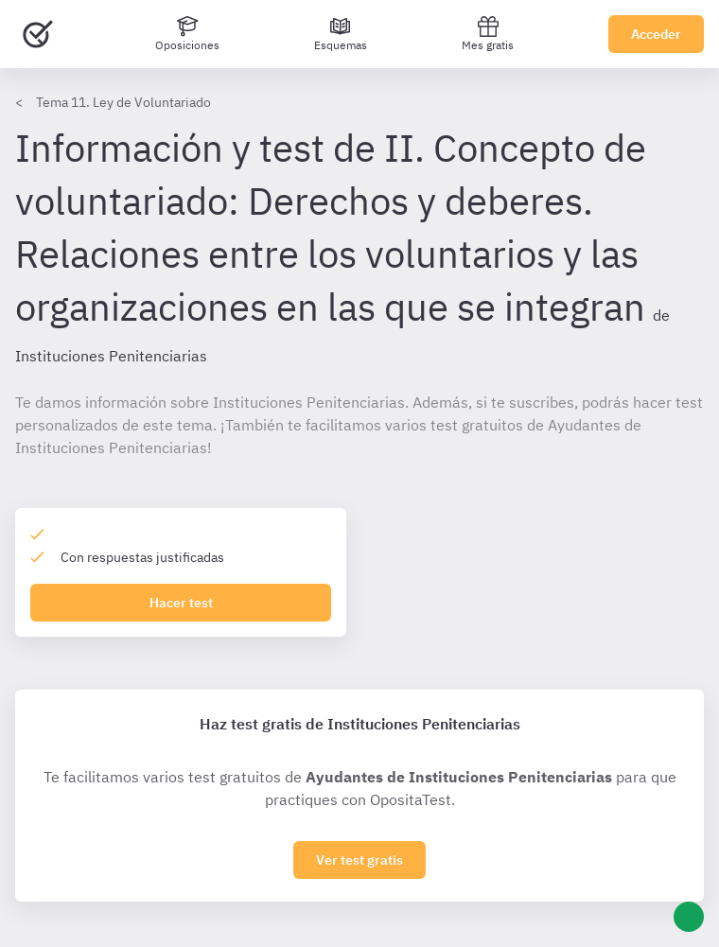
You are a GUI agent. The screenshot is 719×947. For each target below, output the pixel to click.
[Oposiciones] (187, 34)
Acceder (656, 34)
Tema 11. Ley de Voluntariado (123, 102)
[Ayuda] (689, 917)
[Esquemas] (340, 34)
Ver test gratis (359, 859)
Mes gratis (488, 33)
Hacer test (181, 602)
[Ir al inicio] (38, 34)
